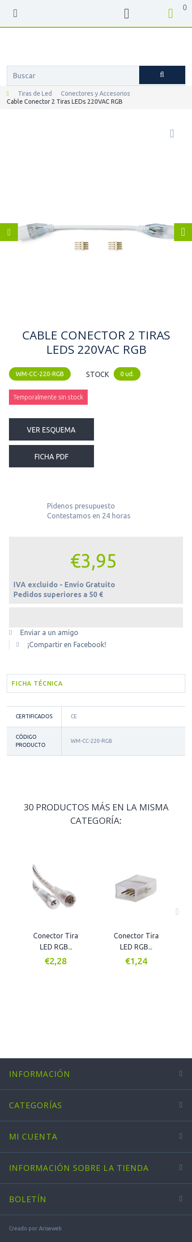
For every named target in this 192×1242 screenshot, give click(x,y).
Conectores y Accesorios (95, 93)
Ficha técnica (37, 683)
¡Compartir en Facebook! (66, 644)
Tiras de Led (35, 93)
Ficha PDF (51, 457)
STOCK (97, 374)
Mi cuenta (33, 1136)
